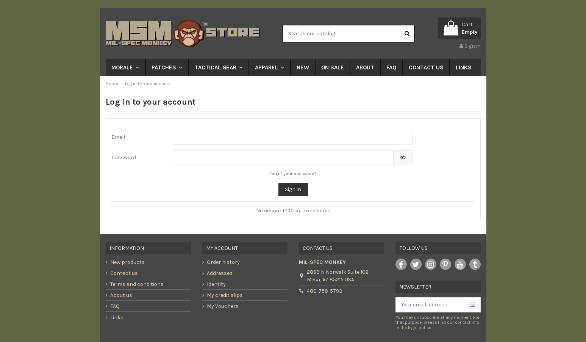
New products (127, 262)
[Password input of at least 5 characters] (284, 157)
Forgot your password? (293, 173)
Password (123, 157)
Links (116, 317)
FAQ (115, 306)
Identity (216, 284)
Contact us (124, 273)
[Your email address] (430, 305)
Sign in (293, 189)
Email (118, 137)
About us (121, 295)
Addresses (220, 273)
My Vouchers (223, 306)
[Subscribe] (472, 305)
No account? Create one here (293, 210)
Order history (223, 262)
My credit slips (225, 295)
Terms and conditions (137, 284)
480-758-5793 (324, 291)
